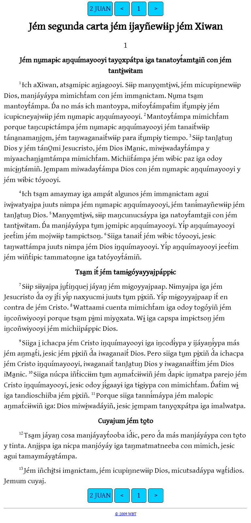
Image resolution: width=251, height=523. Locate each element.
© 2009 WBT (125, 513)
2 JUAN (100, 8)
